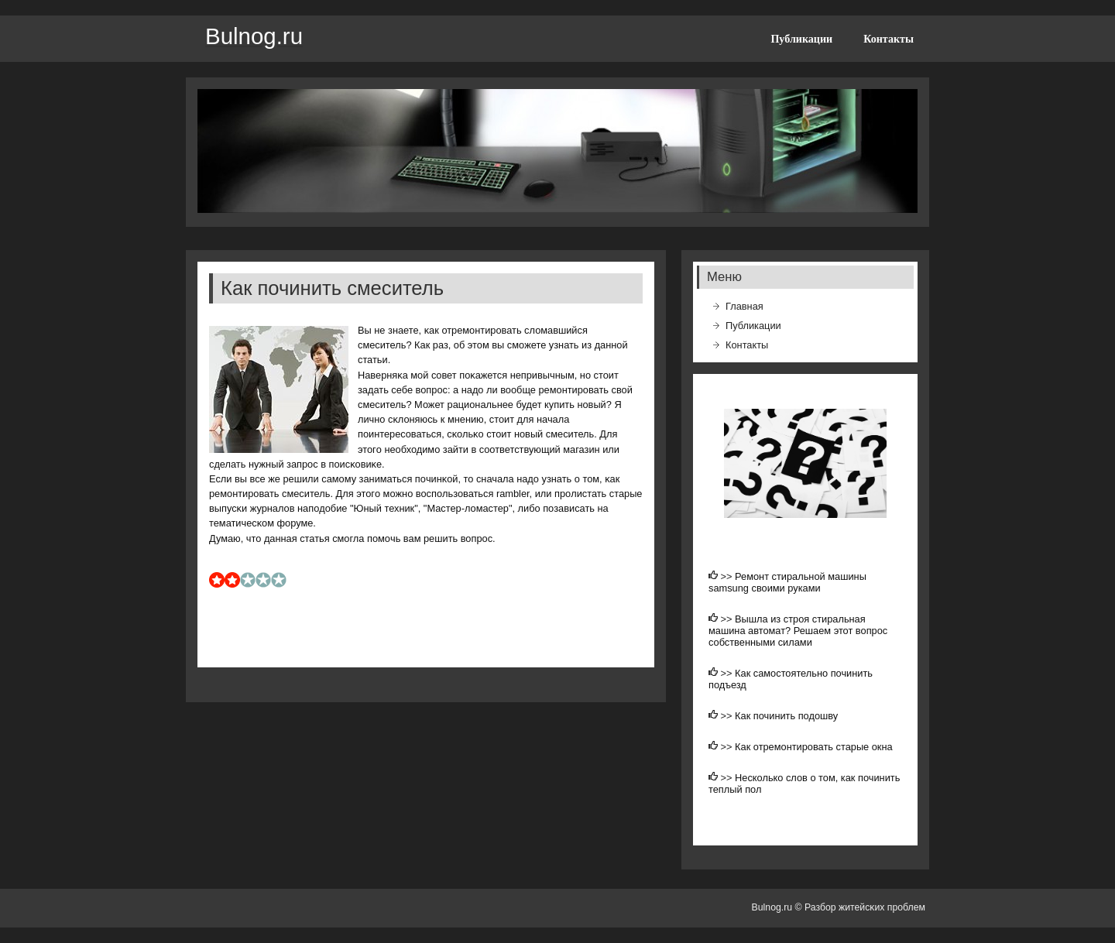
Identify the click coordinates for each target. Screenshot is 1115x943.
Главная (744, 306)
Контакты (888, 39)
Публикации (801, 39)
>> (728, 576)
